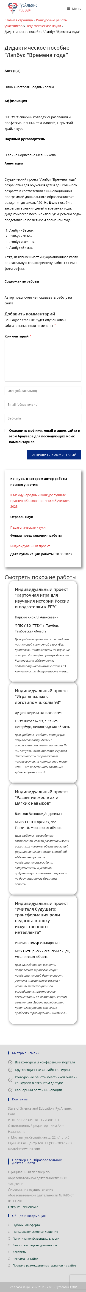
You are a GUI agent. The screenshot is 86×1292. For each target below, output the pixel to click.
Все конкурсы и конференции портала (45, 1062)
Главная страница (19, 20)
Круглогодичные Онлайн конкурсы (42, 1070)
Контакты (19, 1252)
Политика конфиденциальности (36, 1238)
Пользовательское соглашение (35, 1232)
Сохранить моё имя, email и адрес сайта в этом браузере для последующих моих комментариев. (44, 436)
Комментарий (18, 336)
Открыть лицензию (23, 1207)
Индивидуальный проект (30, 546)
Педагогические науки (43, 26)
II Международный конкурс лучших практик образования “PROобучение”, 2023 (40, 501)
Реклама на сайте (25, 1259)
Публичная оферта (26, 1225)
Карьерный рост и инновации (38, 1090)
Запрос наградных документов (35, 1245)
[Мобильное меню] (72, 8)
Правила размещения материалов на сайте (44, 1265)
